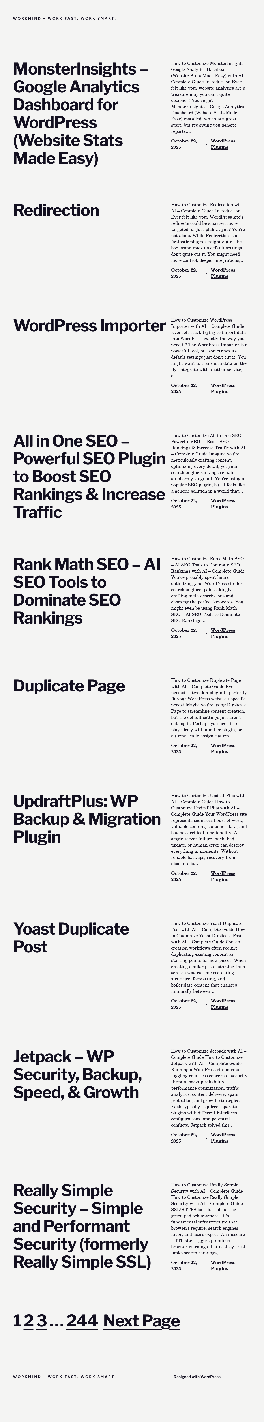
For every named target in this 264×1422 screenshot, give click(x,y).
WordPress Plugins (223, 143)
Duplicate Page (69, 686)
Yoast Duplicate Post (71, 938)
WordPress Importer (89, 326)
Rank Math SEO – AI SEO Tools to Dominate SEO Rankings (86, 591)
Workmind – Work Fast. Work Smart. (64, 18)
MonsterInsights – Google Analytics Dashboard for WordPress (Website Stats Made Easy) (80, 113)
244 (82, 1320)
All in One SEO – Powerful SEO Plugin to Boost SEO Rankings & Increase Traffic (89, 476)
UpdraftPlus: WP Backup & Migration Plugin (87, 819)
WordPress (210, 1377)
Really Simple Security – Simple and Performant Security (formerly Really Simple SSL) (82, 1226)
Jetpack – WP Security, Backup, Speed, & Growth (77, 1074)
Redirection (56, 210)
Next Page (141, 1320)
